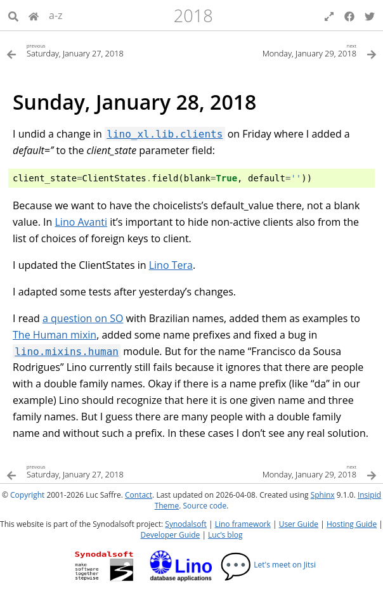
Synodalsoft (185, 524)
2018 (193, 15)
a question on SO (82, 318)
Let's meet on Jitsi (268, 564)
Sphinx (323, 494)
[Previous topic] (99, 49)
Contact (138, 494)
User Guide (298, 524)
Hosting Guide (352, 524)
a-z (56, 15)
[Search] (13, 15)
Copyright (27, 494)
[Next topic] (284, 49)
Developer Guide (170, 534)
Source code (204, 505)
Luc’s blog (225, 534)
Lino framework (243, 524)
